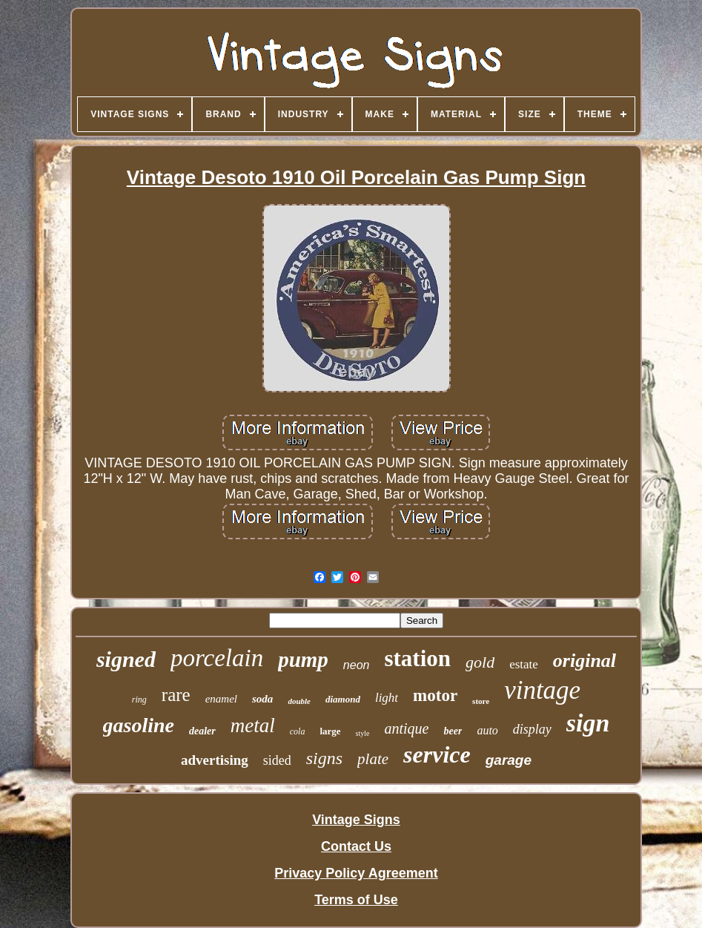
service (437, 754)
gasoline (138, 725)
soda (262, 699)
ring (139, 699)
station (417, 658)
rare (176, 695)
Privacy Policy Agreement (355, 873)
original (584, 660)
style (363, 733)
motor (435, 695)
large (329, 731)
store (480, 701)
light (386, 698)
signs (324, 758)
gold (480, 662)
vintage (542, 690)
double (299, 701)
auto (487, 730)
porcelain (216, 658)
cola (297, 731)
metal (253, 725)
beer (453, 731)
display (532, 729)
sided (277, 760)
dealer (202, 731)
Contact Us (356, 846)
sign (588, 723)
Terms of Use (356, 899)
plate (372, 759)
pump (303, 659)
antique (407, 728)
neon (356, 665)
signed (126, 659)
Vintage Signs (356, 819)
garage (509, 760)
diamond (342, 699)
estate (523, 664)
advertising (214, 760)
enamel (221, 699)
